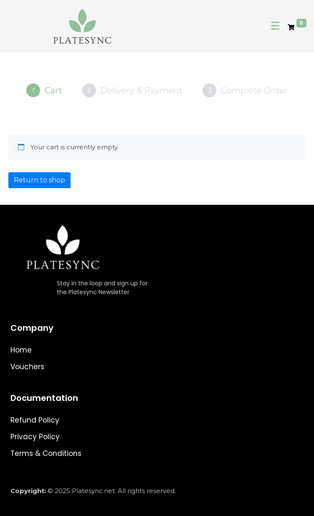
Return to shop (39, 180)
